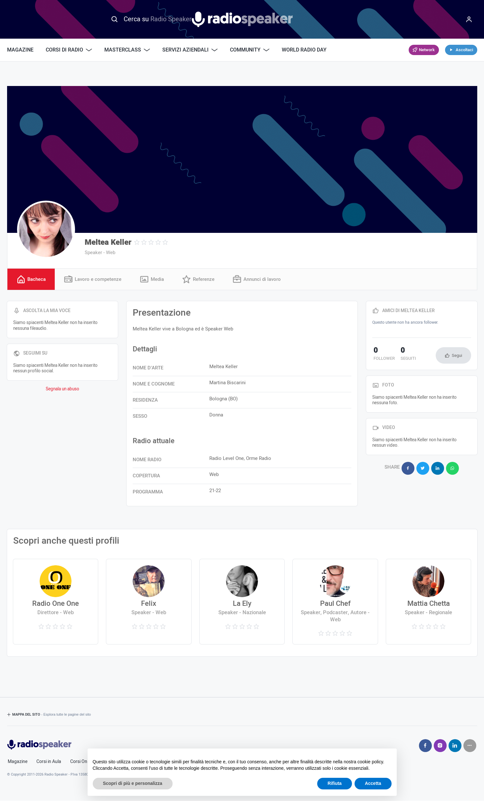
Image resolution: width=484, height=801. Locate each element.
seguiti (404, 355)
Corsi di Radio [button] (69, 50)
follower (383, 355)
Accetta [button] (373, 783)
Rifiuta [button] (334, 783)
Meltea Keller (108, 242)
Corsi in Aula (48, 762)
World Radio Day (304, 50)
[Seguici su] (469, 745)
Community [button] (250, 50)
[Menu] (469, 19)
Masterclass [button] (127, 50)
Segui (457, 356)
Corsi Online (82, 762)
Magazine (20, 50)
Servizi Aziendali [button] (190, 50)
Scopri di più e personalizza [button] (132, 783)
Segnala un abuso (62, 389)
